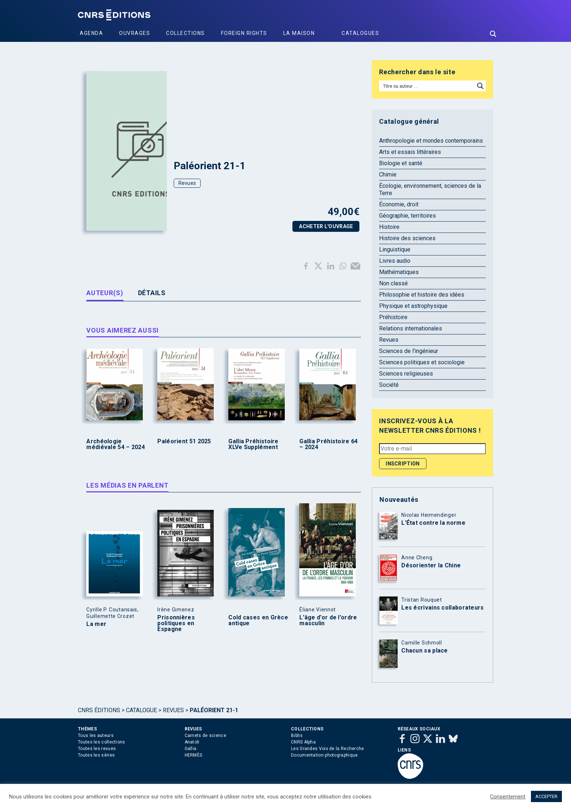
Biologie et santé (400, 163)
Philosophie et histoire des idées (421, 294)
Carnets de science (205, 735)
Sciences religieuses (406, 373)
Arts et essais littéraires (410, 151)
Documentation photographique (324, 755)
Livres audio (394, 260)
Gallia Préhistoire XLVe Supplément (253, 444)
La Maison (299, 33)
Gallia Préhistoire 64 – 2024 (328, 444)
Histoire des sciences (407, 238)
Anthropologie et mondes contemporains (431, 140)
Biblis (297, 735)
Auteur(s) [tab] (104, 293)
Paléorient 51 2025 (184, 441)
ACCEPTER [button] (546, 796)
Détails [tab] (152, 293)
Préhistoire (393, 317)
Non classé (393, 283)
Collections (185, 33)
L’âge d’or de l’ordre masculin (328, 620)
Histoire (389, 226)
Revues (187, 183)
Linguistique (394, 249)
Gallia (191, 748)
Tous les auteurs (96, 735)
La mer (96, 624)
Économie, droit (398, 204)
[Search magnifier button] (493, 33)
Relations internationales (410, 328)
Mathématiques (399, 272)
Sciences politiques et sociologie (422, 362)
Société (389, 384)
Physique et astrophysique (413, 305)
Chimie (388, 174)
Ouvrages (134, 33)
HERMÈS (193, 755)
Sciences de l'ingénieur (408, 351)
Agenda (91, 33)
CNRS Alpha (303, 742)
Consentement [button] (507, 796)
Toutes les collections (101, 742)
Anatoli (192, 742)
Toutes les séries (96, 755)
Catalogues (360, 33)
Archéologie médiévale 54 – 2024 (115, 444)
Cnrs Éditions (99, 710)
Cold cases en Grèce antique (258, 620)
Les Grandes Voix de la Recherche (327, 748)
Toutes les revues (97, 748)
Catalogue (141, 710)
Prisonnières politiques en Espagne (176, 623)
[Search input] (427, 86)
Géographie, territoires (407, 215)
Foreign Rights (244, 33)
